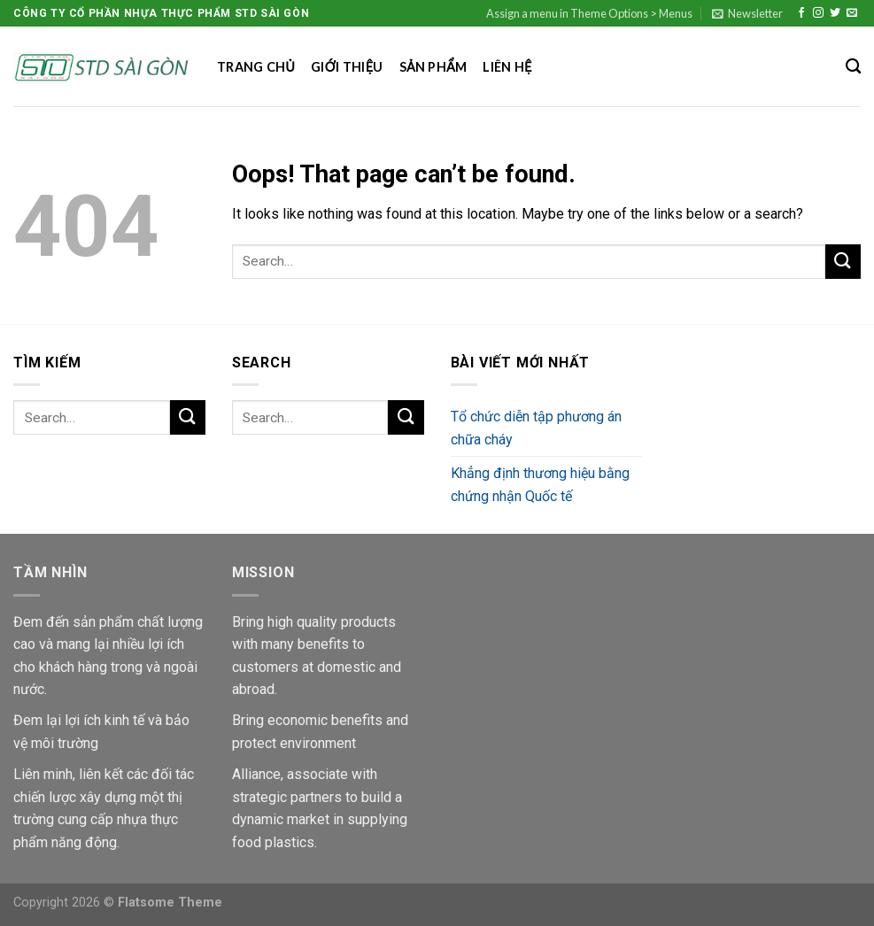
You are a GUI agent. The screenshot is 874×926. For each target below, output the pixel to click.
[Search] (853, 67)
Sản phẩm (433, 66)
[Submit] (843, 261)
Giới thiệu (347, 66)
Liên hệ (507, 66)
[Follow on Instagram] (818, 13)
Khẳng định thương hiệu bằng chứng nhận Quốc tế (540, 485)
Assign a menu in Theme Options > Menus (589, 13)
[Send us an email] (852, 13)
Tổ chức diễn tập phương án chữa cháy (536, 428)
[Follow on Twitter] (835, 13)
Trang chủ (256, 66)
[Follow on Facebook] (801, 13)
